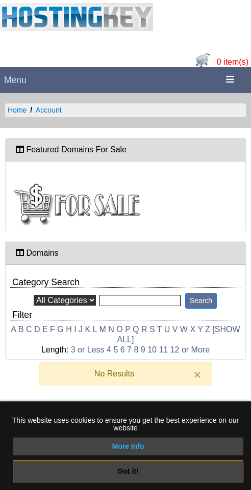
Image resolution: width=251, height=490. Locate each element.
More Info (128, 446)
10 (152, 349)
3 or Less (88, 349)
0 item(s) (232, 62)
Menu (15, 80)
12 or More (190, 349)
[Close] (197, 375)
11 (163, 349)
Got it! (127, 471)
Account (49, 110)
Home (17, 110)
